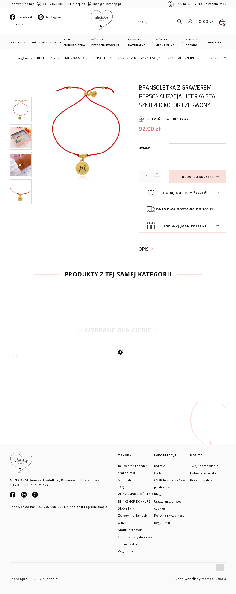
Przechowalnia (201, 480)
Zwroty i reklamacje (133, 515)
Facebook (21, 17)
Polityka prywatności (170, 515)
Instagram (50, 17)
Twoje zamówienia (204, 465)
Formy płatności (130, 543)
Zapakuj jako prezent (185, 225)
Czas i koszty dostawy (135, 536)
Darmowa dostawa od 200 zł (185, 209)
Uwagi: (144, 148)
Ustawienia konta (203, 472)
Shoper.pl (17, 578)
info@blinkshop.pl (104, 4)
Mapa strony (127, 479)
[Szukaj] (178, 21)
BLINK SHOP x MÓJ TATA (136, 494)
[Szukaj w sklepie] (156, 22)
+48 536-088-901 (53, 4)
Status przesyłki (130, 529)
